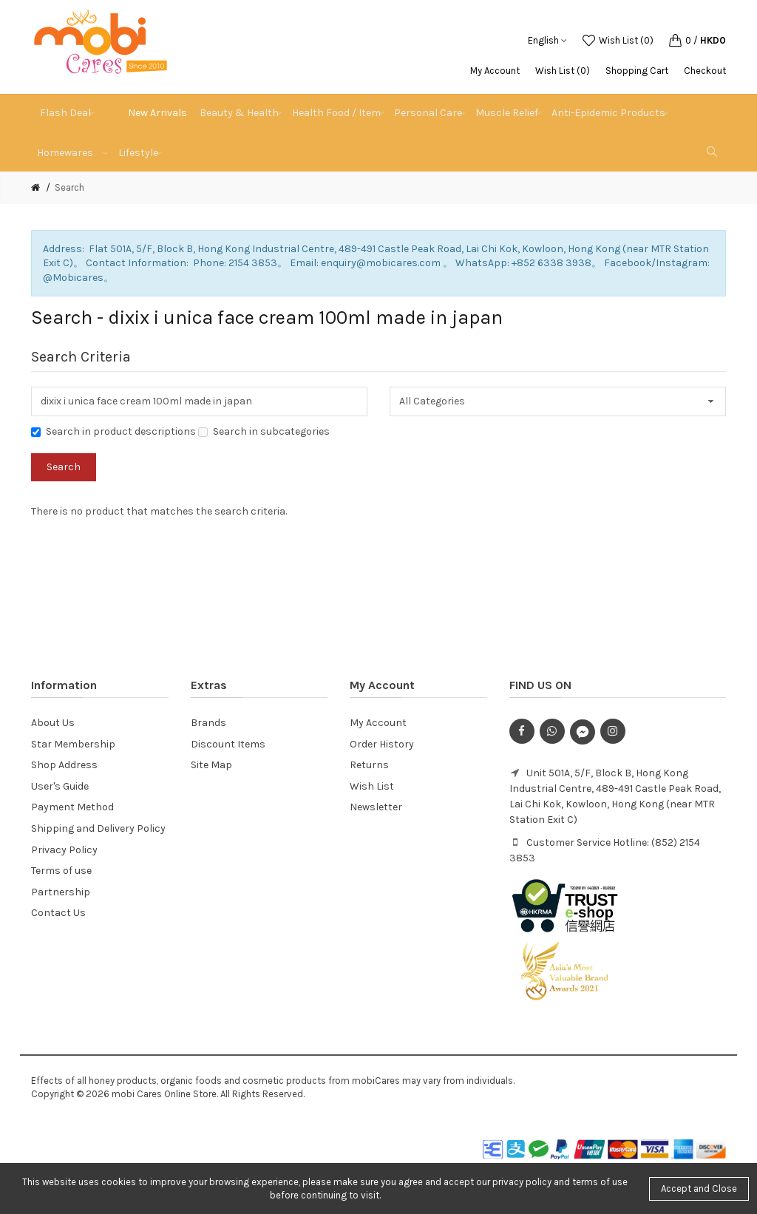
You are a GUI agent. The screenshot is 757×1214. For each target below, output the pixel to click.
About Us (53, 722)
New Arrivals (157, 112)
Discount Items (228, 744)
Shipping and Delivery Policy (98, 828)
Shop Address (64, 765)
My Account (495, 70)
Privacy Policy (64, 850)
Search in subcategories (264, 431)
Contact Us (58, 912)
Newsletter (376, 807)
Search (69, 187)
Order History (382, 744)
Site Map (211, 765)
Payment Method (72, 807)
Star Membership (73, 744)
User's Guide (60, 786)
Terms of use (61, 870)
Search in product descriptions (113, 431)
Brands (208, 722)
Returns (369, 765)
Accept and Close (699, 1188)
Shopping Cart (636, 70)
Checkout (705, 70)
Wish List (372, 786)
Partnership (60, 892)
